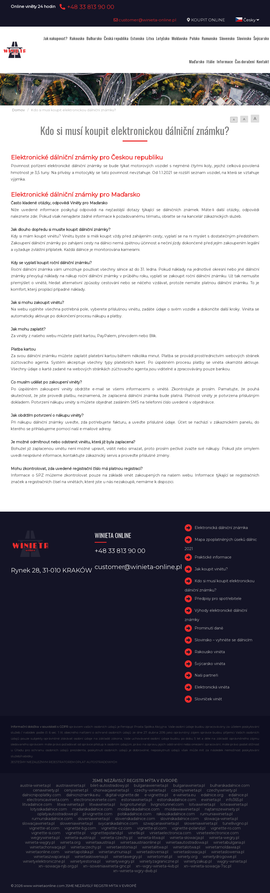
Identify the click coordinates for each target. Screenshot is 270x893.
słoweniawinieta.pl (200, 823)
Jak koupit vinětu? (211, 569)
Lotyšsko (163, 38)
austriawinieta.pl (70, 785)
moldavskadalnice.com (139, 809)
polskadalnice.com (134, 814)
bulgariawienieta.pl (151, 785)
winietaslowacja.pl (189, 852)
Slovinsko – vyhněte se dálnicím (223, 640)
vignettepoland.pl (107, 833)
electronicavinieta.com (48, 799)
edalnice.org (212, 795)
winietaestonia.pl (121, 847)
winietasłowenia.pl (91, 856)
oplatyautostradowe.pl (57, 814)
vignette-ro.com (226, 828)
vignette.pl (75, 833)
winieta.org (70, 842)
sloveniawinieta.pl (94, 818)
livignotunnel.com (167, 804)
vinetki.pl (136, 833)
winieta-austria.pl (80, 837)
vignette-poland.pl (188, 828)
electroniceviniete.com (95, 799)
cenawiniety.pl (46, 790)
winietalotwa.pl (186, 847)
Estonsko (137, 38)
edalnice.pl (238, 795)
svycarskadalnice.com (118, 823)
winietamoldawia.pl (222, 847)
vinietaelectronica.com (170, 833)
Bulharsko (94, 38)
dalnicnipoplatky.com (41, 795)
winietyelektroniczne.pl (44, 861)
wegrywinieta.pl (45, 837)
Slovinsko (244, 38)
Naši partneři (206, 675)
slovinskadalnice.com (179, 818)
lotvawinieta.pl (202, 804)
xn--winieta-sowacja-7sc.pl (207, 866)
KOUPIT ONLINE (208, 19)
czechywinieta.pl (186, 790)
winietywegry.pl (120, 861)
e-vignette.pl (156, 795)
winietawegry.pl (127, 856)
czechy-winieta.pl (150, 790)
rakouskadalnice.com (176, 814)
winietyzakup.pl (198, 861)
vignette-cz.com (116, 828)
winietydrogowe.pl (219, 856)
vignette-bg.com (80, 828)
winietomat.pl (159, 856)
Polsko (195, 38)
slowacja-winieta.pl (221, 818)
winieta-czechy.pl (116, 837)
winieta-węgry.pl (40, 842)
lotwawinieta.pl (234, 804)
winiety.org (187, 856)
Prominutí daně (209, 628)
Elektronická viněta (212, 687)
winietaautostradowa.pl (187, 842)
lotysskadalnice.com (48, 809)
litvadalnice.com (37, 804)
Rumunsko (209, 38)
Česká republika (116, 38)
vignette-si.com (45, 833)
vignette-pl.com (152, 828)
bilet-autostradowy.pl (109, 785)
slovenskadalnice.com (135, 818)
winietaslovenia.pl (152, 852)
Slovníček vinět (208, 699)
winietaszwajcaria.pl (51, 856)
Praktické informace (213, 557)
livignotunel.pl (133, 804)
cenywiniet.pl (76, 790)
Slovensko (227, 38)
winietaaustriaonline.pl (140, 842)
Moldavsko (179, 38)
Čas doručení (244, 61)
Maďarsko (196, 61)
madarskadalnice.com (92, 809)
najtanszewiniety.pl (222, 809)
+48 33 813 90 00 (86, 6)
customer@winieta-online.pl (145, 19)
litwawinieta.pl (102, 804)
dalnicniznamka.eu (83, 795)
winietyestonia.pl (85, 861)
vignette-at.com (44, 828)
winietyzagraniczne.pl (159, 861)
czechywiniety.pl (222, 790)
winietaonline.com (42, 852)
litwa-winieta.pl (70, 804)
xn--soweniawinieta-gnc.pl (107, 866)
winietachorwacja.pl (47, 847)
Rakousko (77, 38)
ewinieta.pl (211, 799)
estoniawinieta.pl (136, 799)
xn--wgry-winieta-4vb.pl (157, 866)
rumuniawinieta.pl (216, 814)
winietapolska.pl (79, 852)
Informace (225, 61)
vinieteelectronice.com (217, 833)
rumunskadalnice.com (52, 818)
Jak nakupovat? (55, 38)
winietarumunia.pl (115, 852)
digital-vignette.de (122, 795)
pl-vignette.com (97, 814)
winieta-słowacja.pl (187, 837)
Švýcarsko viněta (210, 663)
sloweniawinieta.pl (76, 823)
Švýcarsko (261, 38)
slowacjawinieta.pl (38, 823)
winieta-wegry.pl (224, 837)
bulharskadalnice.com (230, 785)
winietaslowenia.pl (227, 852)
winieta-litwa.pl (151, 837)
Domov (18, 110)
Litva (150, 38)
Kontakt (263, 61)
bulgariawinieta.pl (189, 785)
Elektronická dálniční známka (221, 528)
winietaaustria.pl (100, 842)
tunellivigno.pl (235, 823)
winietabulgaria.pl (229, 842)
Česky (247, 19)
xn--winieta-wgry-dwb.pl (135, 870)
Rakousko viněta (210, 651)
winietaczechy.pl (86, 847)
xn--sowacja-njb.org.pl (58, 866)
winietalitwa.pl (155, 847)
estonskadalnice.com (176, 799)
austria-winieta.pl (35, 785)
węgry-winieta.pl (232, 861)
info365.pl (234, 799)
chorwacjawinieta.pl (111, 790)
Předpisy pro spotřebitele (218, 598)
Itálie (210, 61)
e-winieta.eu (184, 795)
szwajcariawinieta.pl (161, 823)
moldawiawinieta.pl (182, 809)
